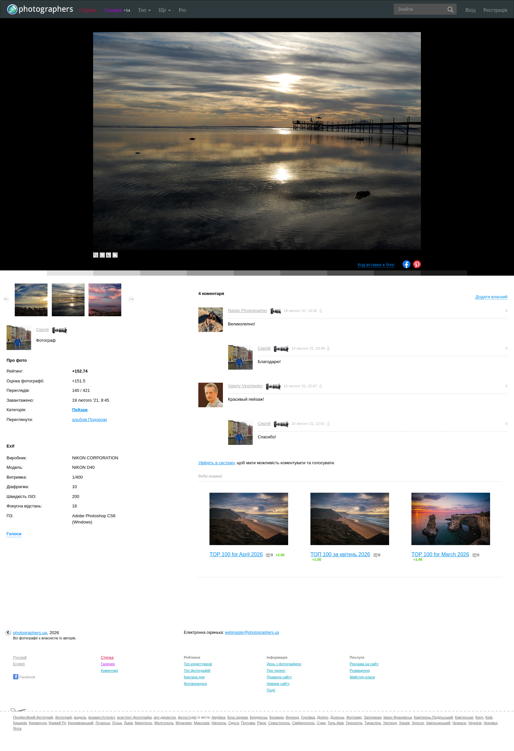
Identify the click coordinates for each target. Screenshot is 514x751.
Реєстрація (495, 10)
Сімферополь (303, 723)
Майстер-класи (362, 677)
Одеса (233, 723)
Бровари (276, 717)
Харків (404, 723)
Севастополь (279, 723)
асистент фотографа (134, 717)
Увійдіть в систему (216, 462)
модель (80, 717)
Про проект (276, 670)
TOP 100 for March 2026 (440, 554)
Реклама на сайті (364, 664)
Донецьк (337, 717)
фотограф (63, 717)
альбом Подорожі (89, 419)
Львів (128, 723)
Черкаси (459, 723)
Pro (182, 10)
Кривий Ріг (57, 723)
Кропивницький (80, 723)
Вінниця (292, 717)
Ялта (17, 728)
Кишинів (20, 723)
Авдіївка (219, 717)
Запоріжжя (373, 717)
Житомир (354, 717)
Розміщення (360, 670)
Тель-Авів (335, 723)
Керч (479, 717)
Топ (144, 10)
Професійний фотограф (33, 717)
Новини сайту (278, 684)
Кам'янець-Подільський (433, 717)
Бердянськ (258, 717)
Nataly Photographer (247, 310)
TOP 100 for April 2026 (236, 554)
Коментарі (109, 670)
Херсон (418, 723)
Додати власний (491, 296)
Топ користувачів (198, 664)
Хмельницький (438, 723)
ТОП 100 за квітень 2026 (340, 554)
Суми (321, 723)
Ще (165, 10)
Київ (488, 717)
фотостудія (187, 717)
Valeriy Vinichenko (245, 385)
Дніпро (322, 717)
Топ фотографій (197, 670)
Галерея (117, 10)
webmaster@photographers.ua (252, 632)
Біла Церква (237, 717)
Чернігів (474, 723)
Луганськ (102, 723)
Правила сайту (279, 677)
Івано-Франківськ (398, 717)
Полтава (248, 723)
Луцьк (117, 723)
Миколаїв (201, 723)
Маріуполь (143, 723)
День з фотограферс (284, 664)
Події (271, 690)
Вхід (470, 10)
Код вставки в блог (376, 264)
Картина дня (194, 677)
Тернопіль (354, 723)
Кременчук (38, 723)
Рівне (261, 723)
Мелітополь (164, 723)
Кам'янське (464, 717)
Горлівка (308, 717)
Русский (20, 657)
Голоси (14, 533)
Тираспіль (373, 723)
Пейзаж (80, 409)
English (19, 664)
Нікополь (218, 723)
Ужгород (390, 723)
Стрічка (88, 10)
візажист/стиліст (101, 717)
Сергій (42, 329)
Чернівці (491, 723)
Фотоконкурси (195, 684)
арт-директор (165, 717)
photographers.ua (30, 632)
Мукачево (184, 723)
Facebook (24, 677)
